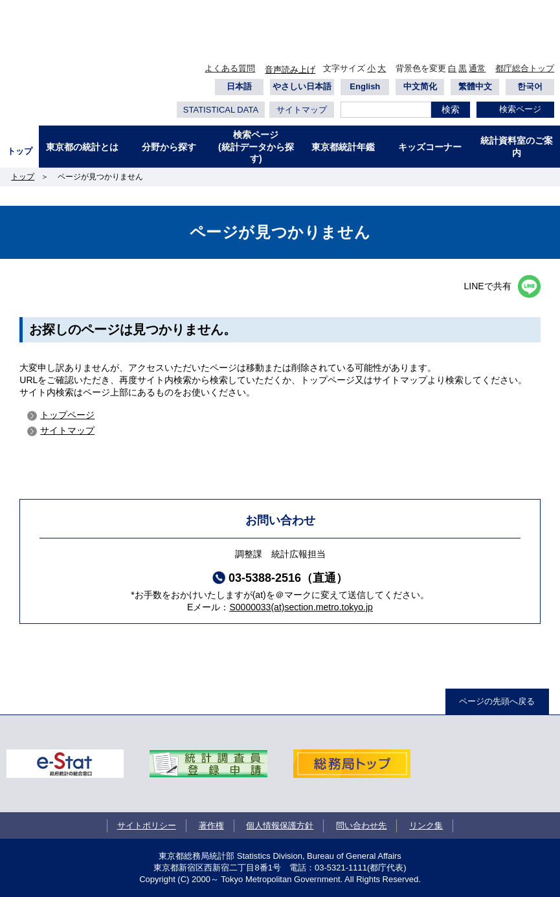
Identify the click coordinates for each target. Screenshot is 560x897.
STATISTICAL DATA (220, 110)
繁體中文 (475, 86)
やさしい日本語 (302, 86)
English (365, 86)
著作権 (211, 825)
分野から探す (169, 147)
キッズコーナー (430, 147)
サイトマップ (301, 110)
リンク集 (426, 825)
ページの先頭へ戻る (497, 701)
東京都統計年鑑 (343, 147)
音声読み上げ (290, 69)
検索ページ (520, 109)
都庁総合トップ (524, 68)
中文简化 (420, 86)
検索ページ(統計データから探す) (256, 146)
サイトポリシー (146, 825)
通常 (477, 68)
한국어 (530, 86)
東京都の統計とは (82, 147)
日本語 (239, 86)
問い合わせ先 (361, 825)
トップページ (67, 415)
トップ (19, 151)
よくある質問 (230, 68)
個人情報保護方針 (279, 825)
